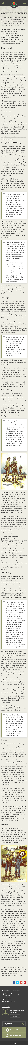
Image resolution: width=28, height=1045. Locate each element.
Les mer (14, 1016)
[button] (24, 2)
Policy (14, 1043)
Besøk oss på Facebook (14, 1030)
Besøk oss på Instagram (14, 1035)
